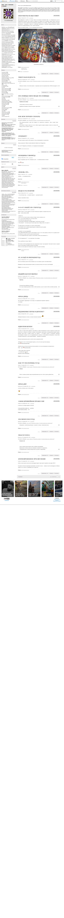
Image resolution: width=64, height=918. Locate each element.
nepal (3, 179)
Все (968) (14, 120)
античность (6, 29)
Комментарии (10, 4)
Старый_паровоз (30, 366)
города (9, 36)
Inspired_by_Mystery (5, 176)
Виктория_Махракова (5, 205)
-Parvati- (28, 99)
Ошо (2, 98)
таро (3, 60)
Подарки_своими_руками (6, 211)
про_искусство (4, 219)
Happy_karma (4, 175)
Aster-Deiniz (9, 195)
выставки (13, 35)
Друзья (6, 4)
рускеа (3, 55)
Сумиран (3, 109)
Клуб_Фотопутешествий (6, 229)
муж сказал (13, 49)
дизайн (6, 40)
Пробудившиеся (4, 100)
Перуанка (7, 185)
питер (5, 52)
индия (12, 41)
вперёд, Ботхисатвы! (5, 82)
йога (2, 87)
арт (9, 29)
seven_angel (29, 423)
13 (50, 476)
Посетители (10, 243)
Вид (53, 1)
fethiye (3, 27)
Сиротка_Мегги (11, 185)
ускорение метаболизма (6, 62)
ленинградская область (6, 46)
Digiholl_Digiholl (9, 173)
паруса (13, 51)
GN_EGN (3, 198)
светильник (7, 55)
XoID (13, 181)
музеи (3, 50)
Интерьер (3, 223)
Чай (2, 115)
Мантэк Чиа (4, 91)
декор (13, 39)
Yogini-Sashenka (4, 203)
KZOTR (12, 176)
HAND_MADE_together (6, 226)
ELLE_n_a (13, 173)
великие (12, 31)
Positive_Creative (30, 81)
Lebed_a (3, 177)
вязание (3, 36)
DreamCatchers (4, 225)
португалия (10, 52)
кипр (9, 45)
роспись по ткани (12, 54)
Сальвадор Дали (5, 104)
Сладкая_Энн (4, 186)
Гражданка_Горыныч (5, 183)
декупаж (3, 40)
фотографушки (4, 114)
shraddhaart (11, 27)
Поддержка (51, 1)
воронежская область (6, 35)
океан (12, 50)
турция (4, 61)
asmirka (9, 203)
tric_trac (8, 181)
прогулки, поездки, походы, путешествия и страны (6, 102)
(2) (13, 132)
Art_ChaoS (3, 224)
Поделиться (56, 73)
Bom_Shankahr (9, 196)
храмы (7, 63)
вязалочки (5, 220)
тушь (7, 61)
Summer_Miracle (11, 180)
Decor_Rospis (8, 224)
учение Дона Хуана (5, 113)
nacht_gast (13, 178)
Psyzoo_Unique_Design (11, 233)
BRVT (7, 172)
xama (13, 204)
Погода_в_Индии (5, 210)
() (47, 73)
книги (14, 45)
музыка (6, 50)
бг (9, 31)
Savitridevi (3, 202)
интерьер (4, 42)
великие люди (4, 32)
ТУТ (49, 19)
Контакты (56, 500)
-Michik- (3, 194)
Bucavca (9, 172)
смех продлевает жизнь (7, 56)
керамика (4, 45)
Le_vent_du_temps (5, 200)
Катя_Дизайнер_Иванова (6, 207)
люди (5, 47)
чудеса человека (5, 116)
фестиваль (13, 62)
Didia (9, 197)
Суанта (8, 186)
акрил (8, 28)
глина (6, 36)
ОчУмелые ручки (20, 9)
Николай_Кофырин (5, 209)
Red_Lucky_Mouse (11, 179)
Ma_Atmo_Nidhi (4, 178)
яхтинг (10, 67)
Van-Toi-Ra (7, 202)
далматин (4, 39)
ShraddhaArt (4, 72)
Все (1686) (14, 192)
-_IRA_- (6, 194)
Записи (3, 4)
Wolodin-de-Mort (12, 202)
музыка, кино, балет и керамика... (8, 93)
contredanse (4, 173)
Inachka (8, 175)
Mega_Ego (9, 178)
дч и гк (10, 41)
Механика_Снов (10, 208)
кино (7, 45)
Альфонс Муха (4, 75)
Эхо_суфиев (6, 228)
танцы (3, 110)
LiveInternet (4, 1)
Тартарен (11, 186)
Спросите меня (4, 108)
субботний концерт (6, 58)
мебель (12, 47)
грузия (14, 37)
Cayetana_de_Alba (5, 197)
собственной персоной (6, 107)
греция (11, 37)
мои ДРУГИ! (4, 92)
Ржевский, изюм (4, 76)
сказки (3, 105)
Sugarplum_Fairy (4, 180)
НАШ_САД (7, 223)
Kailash (10, 199)
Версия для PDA (57, 499)
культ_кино (11, 223)
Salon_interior (4, 233)
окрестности (4, 51)
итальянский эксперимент (7, 127)
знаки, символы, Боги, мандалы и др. (8, 83)
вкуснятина (4, 81)
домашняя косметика (5, 41)
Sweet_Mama (4, 181)
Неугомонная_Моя (5, 184)
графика (7, 37)
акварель (4, 28)
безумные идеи (4, 78)
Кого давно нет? (4, 171)
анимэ (3, 29)
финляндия (3, 63)
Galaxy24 (6, 174)
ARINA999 (13, 194)
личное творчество (5, 90)
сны (2, 106)
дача (7, 39)
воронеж (8, 33)
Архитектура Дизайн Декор (6, 77)
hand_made (13, 225)
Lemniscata (7, 177)
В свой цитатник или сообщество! (47, 81)
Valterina (11, 181)
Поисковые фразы (11, 244)
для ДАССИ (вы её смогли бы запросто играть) (7, 151)
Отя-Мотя (3, 185)
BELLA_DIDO (4, 196)
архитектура (5, 31)
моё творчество (6, 49)
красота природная (5, 88)
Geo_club (8, 225)
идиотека (3, 85)
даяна (10, 39)
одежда (9, 50)
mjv (2, 204)
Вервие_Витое (4, 182)
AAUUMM (9, 194)
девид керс (25, 185)
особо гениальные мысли (6, 95)
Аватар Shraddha (8, 13)
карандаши (4, 44)
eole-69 (3, 174)
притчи (3, 99)
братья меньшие (33, 11)
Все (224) (14, 168)
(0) (6, 123)
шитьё (6, 66)
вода (12, 32)
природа (4, 54)
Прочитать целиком (37, 81)
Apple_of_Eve (4, 195)
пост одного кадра (5, 74)
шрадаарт (4, 67)
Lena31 (14, 200)
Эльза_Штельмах (5, 187)
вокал (3, 33)
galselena (9, 174)
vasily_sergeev (9, 204)
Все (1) (14, 144)
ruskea (6, 27)
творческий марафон (8, 60)
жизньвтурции (4, 73)
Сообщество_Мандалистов (6, 221)
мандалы (9, 47)
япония (8, 67)
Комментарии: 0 (9, 152)
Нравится (51, 73)
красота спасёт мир (5, 89)
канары (12, 42)
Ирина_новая (11, 183)
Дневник (56, 15)
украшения (10, 61)
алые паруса (12, 28)
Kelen (10, 176)
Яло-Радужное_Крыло (6, 212)
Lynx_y (10, 177)
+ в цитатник (32, 79)
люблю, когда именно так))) (7, 132)
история (8, 42)
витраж (9, 32)
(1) (12, 127)
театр (14, 60)
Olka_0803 (5, 179)
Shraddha (2, 6)
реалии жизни (4, 103)
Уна (14, 211)
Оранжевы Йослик (12, 184)
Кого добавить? (11, 171)
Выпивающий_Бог (10, 182)
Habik (12, 174)
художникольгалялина (7, 65)
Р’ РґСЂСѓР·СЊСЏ (9, 20)
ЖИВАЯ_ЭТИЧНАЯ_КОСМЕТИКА (8, 222)
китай (11, 45)
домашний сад (10, 40)
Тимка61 (12, 211)
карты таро (9, 44)
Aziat (14, 171)
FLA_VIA (11, 197)
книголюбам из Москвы (6, 137)
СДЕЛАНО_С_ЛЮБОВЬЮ (6, 227)
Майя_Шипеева (4, 208)
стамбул (10, 57)
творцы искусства (52, 7)
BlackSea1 (3, 172)
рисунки (8, 54)
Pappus (12, 201)
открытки (10, 51)
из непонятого (4, 86)
